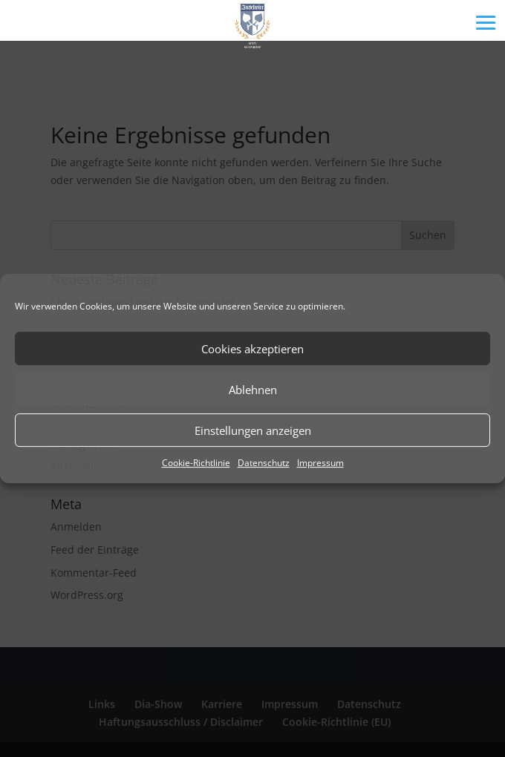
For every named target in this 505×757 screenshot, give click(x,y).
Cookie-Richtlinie (196, 462)
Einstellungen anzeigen (253, 430)
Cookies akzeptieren (252, 348)
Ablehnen (253, 389)
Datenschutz (264, 462)
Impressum (320, 462)
